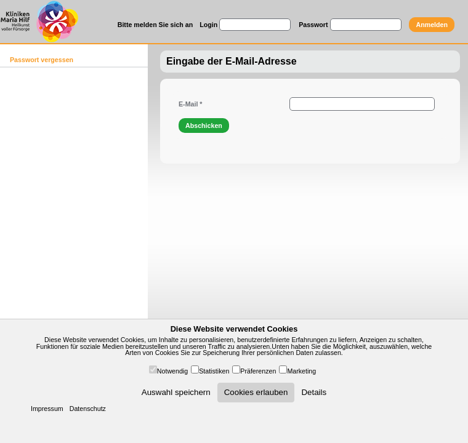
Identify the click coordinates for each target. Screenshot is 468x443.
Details (313, 392)
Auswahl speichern (176, 392)
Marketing (301, 371)
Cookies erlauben (256, 392)
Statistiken (214, 371)
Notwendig (172, 371)
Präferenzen (258, 371)
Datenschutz (88, 408)
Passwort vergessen (41, 59)
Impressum (47, 408)
